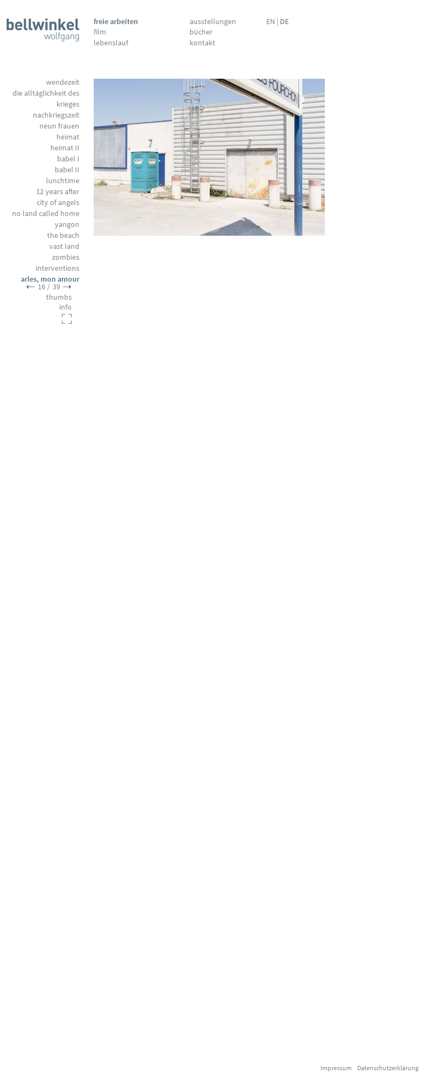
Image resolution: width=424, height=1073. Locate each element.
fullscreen (67, 319)
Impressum (336, 1068)
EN (270, 21)
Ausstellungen (213, 21)
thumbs (59, 297)
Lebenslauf (111, 43)
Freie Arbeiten (116, 21)
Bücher (201, 32)
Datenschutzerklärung (388, 1068)
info (65, 307)
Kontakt (202, 43)
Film (100, 32)
